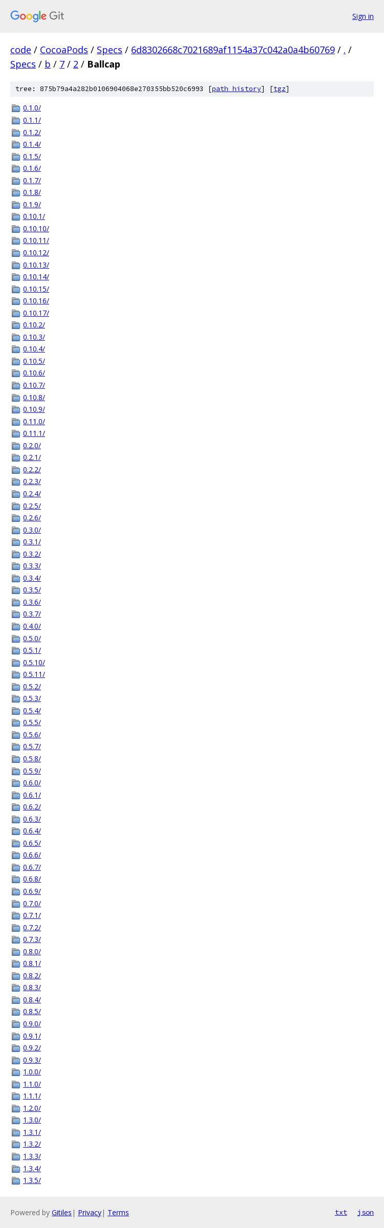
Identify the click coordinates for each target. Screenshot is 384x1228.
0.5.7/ (32, 746)
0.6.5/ (32, 843)
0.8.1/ (32, 963)
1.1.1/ (32, 1096)
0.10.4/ (34, 349)
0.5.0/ (32, 638)
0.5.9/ (32, 771)
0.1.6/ (32, 168)
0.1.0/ (32, 108)
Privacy (89, 1212)
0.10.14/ (36, 276)
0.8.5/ (32, 1011)
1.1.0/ (32, 1084)
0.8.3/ (32, 987)
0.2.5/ (32, 506)
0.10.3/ (34, 337)
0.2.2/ (32, 469)
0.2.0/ (32, 445)
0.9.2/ (32, 1047)
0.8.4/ (32, 999)
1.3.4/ (32, 1168)
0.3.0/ (32, 530)
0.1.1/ (32, 120)
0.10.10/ (36, 228)
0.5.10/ (34, 662)
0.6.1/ (32, 795)
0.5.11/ (34, 674)
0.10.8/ (34, 397)
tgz (279, 88)
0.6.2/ (32, 807)
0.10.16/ (36, 300)
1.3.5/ (32, 1180)
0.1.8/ (32, 192)
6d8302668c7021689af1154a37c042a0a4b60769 (233, 49)
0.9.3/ (32, 1060)
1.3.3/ (32, 1156)
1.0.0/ (32, 1072)
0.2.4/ (32, 493)
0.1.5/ (32, 156)
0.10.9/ (34, 409)
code (20, 49)
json (365, 1212)
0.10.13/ (36, 265)
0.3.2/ (32, 554)
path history (236, 88)
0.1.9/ (32, 204)
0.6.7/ (32, 867)
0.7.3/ (32, 939)
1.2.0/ (32, 1108)
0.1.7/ (32, 180)
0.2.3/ (32, 481)
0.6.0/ (32, 782)
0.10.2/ (34, 325)
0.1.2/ (32, 132)
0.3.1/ (32, 541)
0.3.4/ (32, 578)
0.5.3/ (32, 698)
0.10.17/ (36, 313)
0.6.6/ (32, 855)
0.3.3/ (32, 566)
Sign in (363, 16)
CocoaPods (64, 49)
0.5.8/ (32, 758)
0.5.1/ (32, 650)
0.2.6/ (32, 517)
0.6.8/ (32, 879)
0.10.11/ (36, 240)
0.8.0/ (32, 951)
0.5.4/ (32, 710)
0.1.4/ (32, 144)
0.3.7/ (32, 614)
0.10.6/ (34, 373)
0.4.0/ (32, 626)
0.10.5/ (34, 361)
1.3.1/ (32, 1132)
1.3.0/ (32, 1120)
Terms (118, 1212)
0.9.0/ (32, 1023)
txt (341, 1212)
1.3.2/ (32, 1144)
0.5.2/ (32, 686)
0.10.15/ (36, 289)
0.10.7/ (34, 385)
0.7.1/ (32, 915)
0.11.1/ (34, 433)
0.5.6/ (32, 734)
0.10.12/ (36, 252)
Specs (109, 49)
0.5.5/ (32, 722)
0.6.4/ (32, 831)
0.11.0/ (34, 421)
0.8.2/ (32, 975)
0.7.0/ (32, 903)
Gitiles (62, 1212)
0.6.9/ (32, 891)
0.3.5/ (32, 590)
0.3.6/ (32, 602)
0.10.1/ (34, 216)
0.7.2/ (32, 927)
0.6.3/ (32, 819)
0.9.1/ (32, 1036)
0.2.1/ (32, 457)
